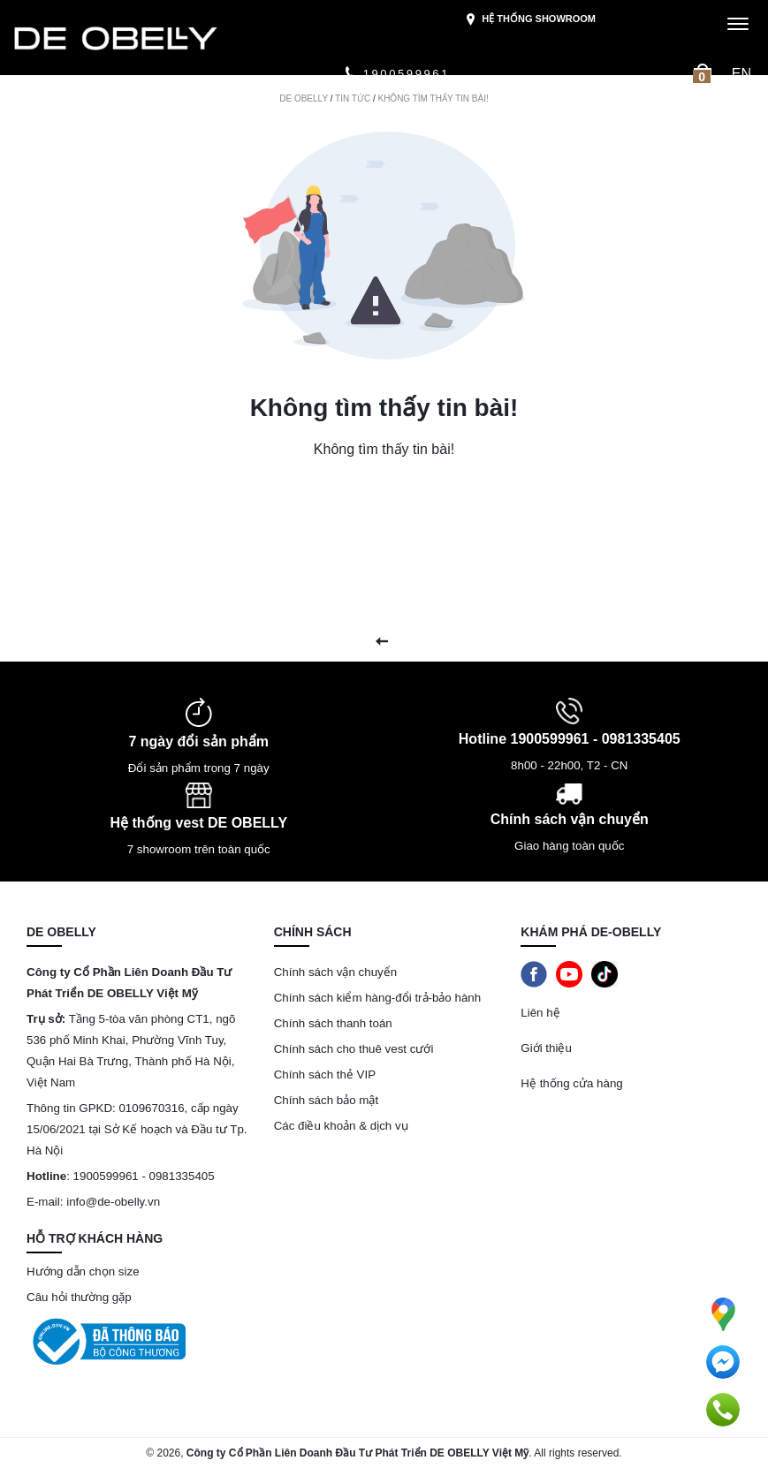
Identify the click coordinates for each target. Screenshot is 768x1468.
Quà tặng (616, 106)
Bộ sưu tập (215, 106)
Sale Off (125, 106)
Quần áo (383, 106)
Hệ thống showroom (530, 19)
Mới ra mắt (54, 106)
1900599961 (397, 73)
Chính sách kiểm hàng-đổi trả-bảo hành (379, 997)
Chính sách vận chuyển (335, 972)
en (741, 73)
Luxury (303, 106)
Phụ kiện (528, 106)
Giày (455, 106)
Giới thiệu (51, 143)
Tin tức (680, 106)
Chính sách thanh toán (333, 1023)
